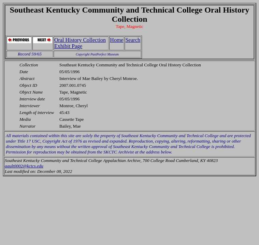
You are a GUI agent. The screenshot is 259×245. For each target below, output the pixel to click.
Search (132, 40)
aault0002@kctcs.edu (24, 165)
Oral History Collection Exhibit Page (80, 43)
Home (116, 40)
